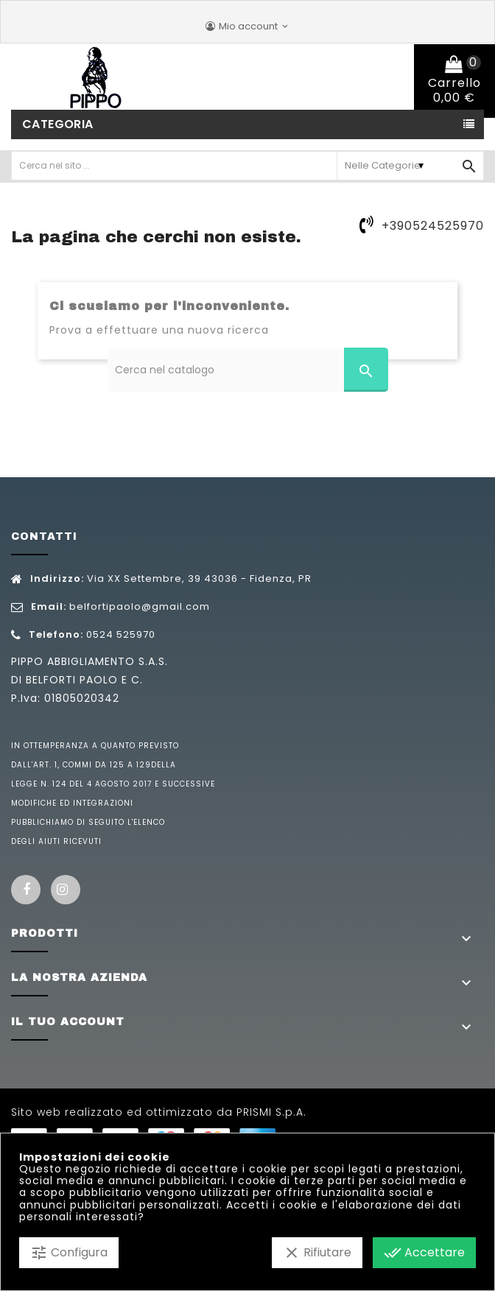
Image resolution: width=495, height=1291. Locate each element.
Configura (69, 1253)
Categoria (58, 124)
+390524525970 (433, 225)
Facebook (26, 889)
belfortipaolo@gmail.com (139, 606)
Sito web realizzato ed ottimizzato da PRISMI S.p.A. (158, 1112)
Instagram (65, 889)
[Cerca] (248, 370)
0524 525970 (120, 634)
